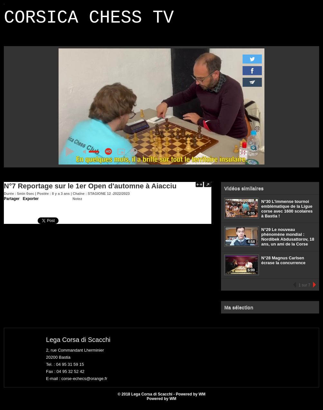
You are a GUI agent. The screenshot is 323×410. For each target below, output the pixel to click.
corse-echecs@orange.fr (84, 382)
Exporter (31, 202)
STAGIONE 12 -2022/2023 (109, 197)
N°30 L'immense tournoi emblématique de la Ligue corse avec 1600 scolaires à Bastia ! (287, 212)
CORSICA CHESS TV (89, 20)
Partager (12, 202)
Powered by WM (161, 402)
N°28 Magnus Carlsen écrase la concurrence (283, 264)
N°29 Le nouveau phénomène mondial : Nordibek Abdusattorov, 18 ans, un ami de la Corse (287, 240)
